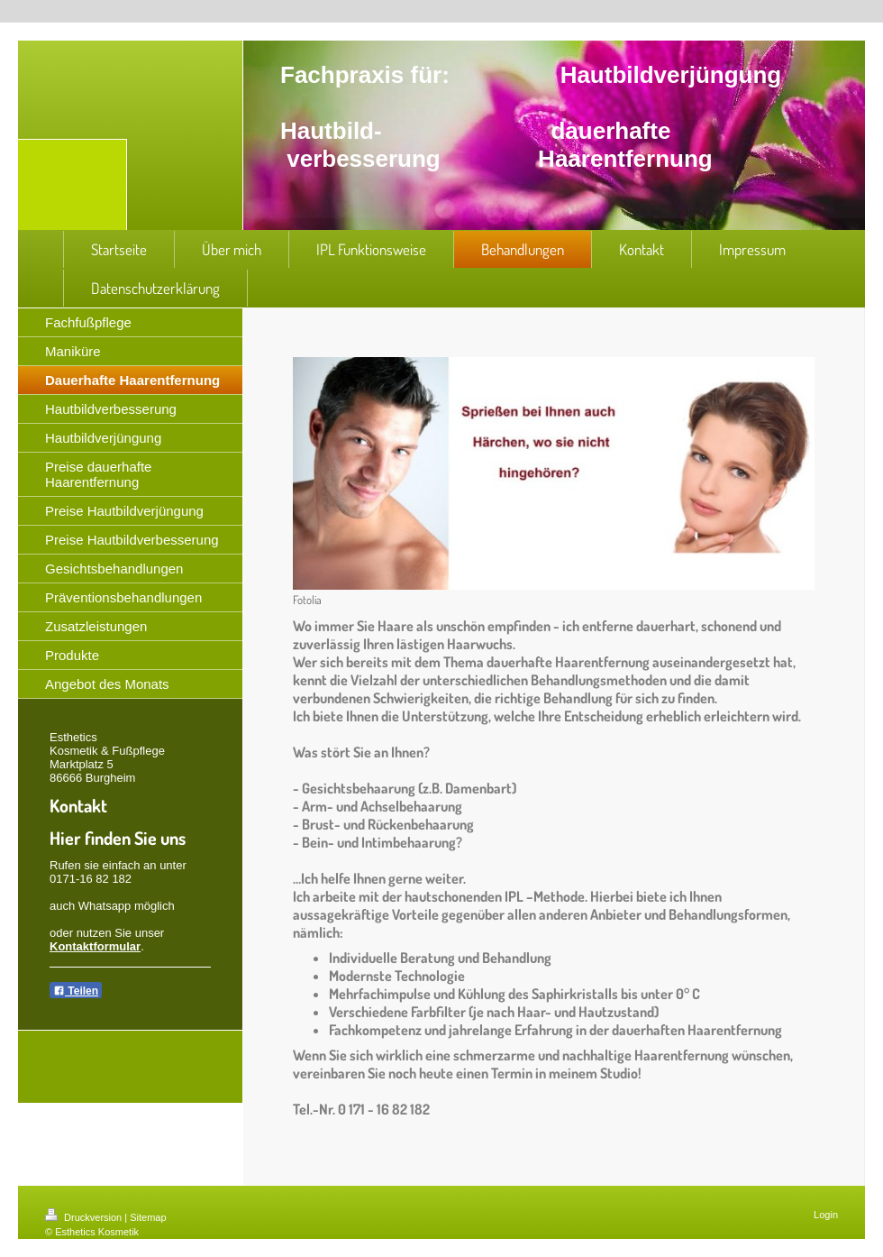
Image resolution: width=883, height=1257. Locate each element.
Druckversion (84, 1217)
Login (826, 1214)
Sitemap (148, 1217)
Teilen (75, 991)
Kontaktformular (95, 946)
